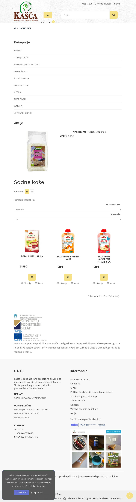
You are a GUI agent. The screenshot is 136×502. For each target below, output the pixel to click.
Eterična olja (21, 78)
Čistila (17, 92)
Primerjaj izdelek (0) (24, 199)
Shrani (39, 283)
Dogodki (74, 404)
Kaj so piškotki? (36, 492)
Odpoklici (75, 383)
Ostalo (18, 106)
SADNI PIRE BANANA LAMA (68, 258)
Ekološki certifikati (79, 379)
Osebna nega (21, 85)
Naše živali (20, 99)
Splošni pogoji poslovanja (83, 396)
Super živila (20, 71)
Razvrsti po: (113, 204)
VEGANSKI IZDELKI (23, 113)
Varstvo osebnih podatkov (84, 408)
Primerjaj (26, 283)
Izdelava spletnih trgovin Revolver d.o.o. (88, 498)
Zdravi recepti (77, 400)
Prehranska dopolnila (27, 64)
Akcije (73, 413)
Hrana (17, 50)
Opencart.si (116, 498)
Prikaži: (116, 214)
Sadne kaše (25, 28)
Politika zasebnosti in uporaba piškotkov (91, 391)
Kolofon (113, 476)
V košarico (32, 277)
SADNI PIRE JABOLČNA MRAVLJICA (104, 259)
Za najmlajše (21, 57)
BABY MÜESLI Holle (32, 256)
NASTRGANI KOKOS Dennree (89, 131)
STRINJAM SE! (21, 492)
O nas (73, 387)
